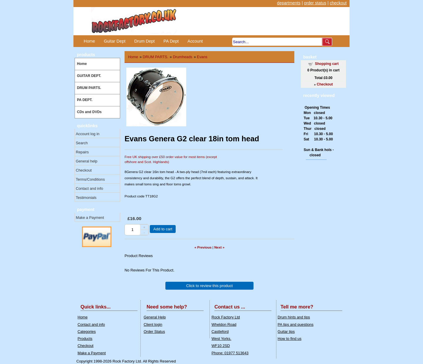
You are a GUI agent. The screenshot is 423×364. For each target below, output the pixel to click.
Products (85, 338)
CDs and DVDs (89, 112)
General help (86, 161)
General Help (155, 317)
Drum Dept (144, 41)
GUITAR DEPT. (89, 76)
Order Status (154, 331)
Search (82, 143)
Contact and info (89, 188)
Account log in (87, 134)
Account (195, 41)
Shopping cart (327, 64)
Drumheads (182, 57)
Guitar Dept (114, 41)
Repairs (82, 152)
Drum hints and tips (294, 317)
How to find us (289, 338)
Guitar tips (286, 331)
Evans (202, 57)
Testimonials (86, 197)
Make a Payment (90, 217)
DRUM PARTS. (89, 88)
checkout (338, 3)
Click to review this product (209, 286)
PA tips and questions (295, 324)
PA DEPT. (85, 100)
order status (315, 3)
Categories (87, 331)
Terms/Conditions (90, 179)
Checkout (84, 170)
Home (89, 41)
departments (289, 3)
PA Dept (171, 41)
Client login (153, 324)
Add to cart (162, 229)
